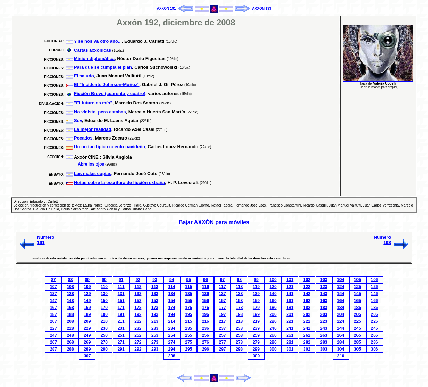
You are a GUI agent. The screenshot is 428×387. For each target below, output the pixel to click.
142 (306, 293)
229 (87, 328)
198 (239, 314)
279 (256, 342)
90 (104, 279)
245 (357, 328)
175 (188, 307)
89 (87, 279)
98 (239, 279)
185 (357, 307)
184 (340, 307)
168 (70, 307)
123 (323, 286)
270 (104, 342)
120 (273, 286)
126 (374, 286)
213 (154, 321)
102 (306, 279)
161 (289, 300)
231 (121, 328)
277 (222, 342)
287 (53, 349)
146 (374, 293)
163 (323, 300)
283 (323, 342)
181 (289, 307)
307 (87, 356)
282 (306, 342)
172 (137, 307)
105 (357, 279)
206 (374, 314)
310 (340, 356)
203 (323, 314)
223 (323, 321)
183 (323, 307)
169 (87, 307)
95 (188, 279)
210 (104, 321)
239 (256, 328)
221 (289, 321)
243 (323, 328)
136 (205, 293)
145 (357, 293)
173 (154, 307)
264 (340, 335)
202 (306, 314)
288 (70, 349)
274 (171, 342)
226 (374, 321)
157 (222, 300)
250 (104, 335)
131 (121, 293)
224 (340, 321)
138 (239, 293)
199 (256, 314)
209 (87, 321)
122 (306, 286)
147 (53, 300)
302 (306, 349)
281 (289, 342)
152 (137, 300)
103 (323, 279)
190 (104, 314)
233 (154, 328)
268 (70, 342)
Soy (78, 120)
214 (171, 321)
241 (289, 328)
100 (273, 279)
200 (273, 314)
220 (273, 321)
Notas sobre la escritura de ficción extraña (119, 182)
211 (121, 321)
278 (239, 342)
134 (171, 293)
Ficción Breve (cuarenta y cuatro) (109, 93)
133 (154, 293)
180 (273, 307)
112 (137, 286)
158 (239, 300)
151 (121, 300)
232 (137, 328)
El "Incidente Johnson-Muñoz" (107, 84)
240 (273, 328)
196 (205, 314)
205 (357, 314)
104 (340, 279)
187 (53, 314)
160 (273, 300)
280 (273, 342)
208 (70, 321)
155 (188, 300)
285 (357, 342)
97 (222, 279)
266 (374, 335)
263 (323, 335)
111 (121, 286)
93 (154, 279)
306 (374, 349)
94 (171, 279)
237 (222, 328)
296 (205, 349)
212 (137, 321)
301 (289, 349)
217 (222, 321)
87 (53, 279)
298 (239, 349)
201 (289, 314)
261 (289, 335)
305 (357, 349)
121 (289, 286)
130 (104, 293)
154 (171, 300)
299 (256, 349)
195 (188, 314)
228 (70, 328)
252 (137, 335)
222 (306, 321)
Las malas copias (92, 173)
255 (188, 335)
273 (154, 342)
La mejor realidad (92, 129)
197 (222, 314)
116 (205, 286)
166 (374, 300)
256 (205, 335)
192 (137, 314)
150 (104, 300)
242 (306, 328)
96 (205, 279)
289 (87, 349)
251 (121, 335)
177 (222, 307)
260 (273, 335)
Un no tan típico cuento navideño (109, 146)
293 (154, 349)
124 (340, 286)
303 (323, 349)
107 (53, 286)
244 (340, 328)
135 (188, 293)
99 (256, 279)
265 (357, 335)
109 (87, 286)
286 (374, 342)
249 (87, 335)
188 (70, 314)
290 (104, 349)
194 (171, 314)
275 (188, 342)
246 (374, 328)
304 (340, 349)
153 (154, 300)
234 (171, 328)
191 (121, 314)
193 (154, 314)
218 (239, 321)
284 (340, 342)
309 (256, 356)
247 (53, 335)
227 (53, 328)
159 (256, 300)
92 (138, 279)
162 (306, 300)
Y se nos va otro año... (98, 41)
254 (171, 335)
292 (137, 349)
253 (154, 335)
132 (137, 293)
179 (256, 307)
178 (239, 307)
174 (171, 307)
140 (273, 293)
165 (357, 300)
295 (188, 349)
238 (239, 328)
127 (53, 293)
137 (222, 293)
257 (222, 335)
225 (357, 321)
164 (340, 300)
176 (205, 307)
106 (374, 279)
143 (323, 293)
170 (104, 307)
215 (188, 321)
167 (53, 307)
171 (121, 307)
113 (154, 286)
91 (121, 279)
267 (53, 342)
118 (239, 286)
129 (87, 293)
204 (340, 314)
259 (256, 335)
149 (87, 300)
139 (256, 293)
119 (256, 286)
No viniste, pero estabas (100, 112)
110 (104, 286)
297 (222, 349)
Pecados (83, 138)
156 (205, 300)
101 (289, 279)
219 (256, 321)
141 (289, 293)
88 (70, 279)
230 (104, 328)
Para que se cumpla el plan (103, 67)
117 (222, 286)
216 (205, 321)
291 (121, 349)
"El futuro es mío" (93, 103)
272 (137, 342)
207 (53, 321)
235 (188, 328)
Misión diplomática (94, 58)
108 (70, 286)
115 (188, 286)
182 (306, 307)
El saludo (84, 75)
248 (70, 335)
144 (340, 293)
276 (205, 342)
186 (374, 307)
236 (205, 328)
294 (171, 349)
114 (171, 286)
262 (306, 335)
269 (87, 342)
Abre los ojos (91, 164)
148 (70, 300)
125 (357, 286)
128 (70, 293)
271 (121, 342)
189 (87, 314)
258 (239, 335)
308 (171, 356)
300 (273, 349)
